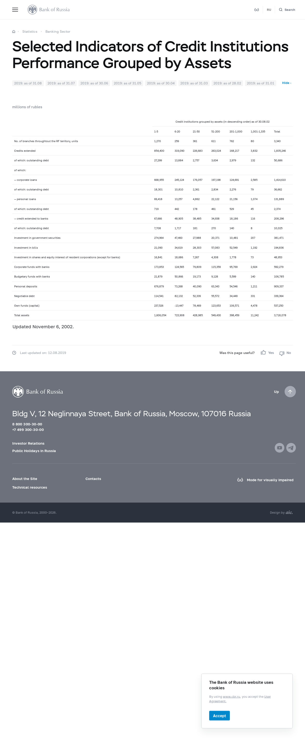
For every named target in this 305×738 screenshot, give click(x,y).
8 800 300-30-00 (27, 424)
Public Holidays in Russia (34, 450)
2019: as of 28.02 (227, 83)
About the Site (24, 478)
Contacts (93, 478)
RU (269, 10)
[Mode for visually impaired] (256, 9)
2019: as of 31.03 (194, 83)
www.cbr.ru (231, 696)
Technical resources (29, 487)
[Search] (287, 9)
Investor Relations (28, 443)
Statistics (29, 31)
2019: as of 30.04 (161, 83)
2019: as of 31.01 (260, 83)
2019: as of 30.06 (94, 83)
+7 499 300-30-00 (28, 429)
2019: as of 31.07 (61, 83)
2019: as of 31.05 (127, 83)
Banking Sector (57, 31)
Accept (219, 715)
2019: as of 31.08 (28, 83)
